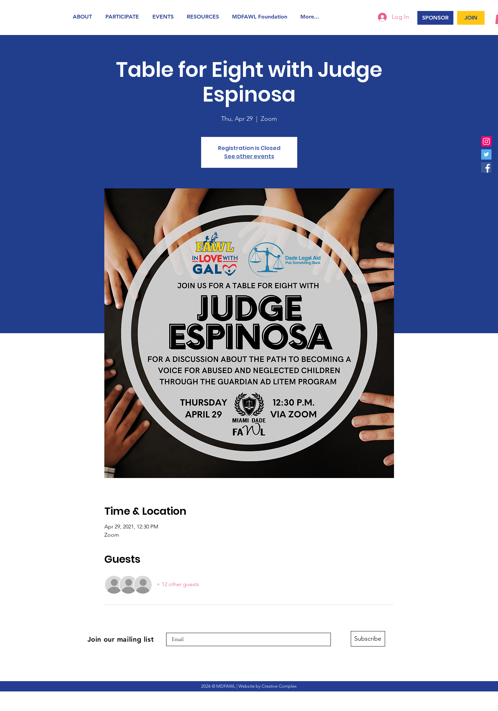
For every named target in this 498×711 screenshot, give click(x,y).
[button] (84, 16)
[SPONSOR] (435, 18)
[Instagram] (486, 141)
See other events (249, 156)
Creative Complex (279, 686)
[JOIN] (471, 18)
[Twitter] (486, 154)
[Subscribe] (368, 638)
